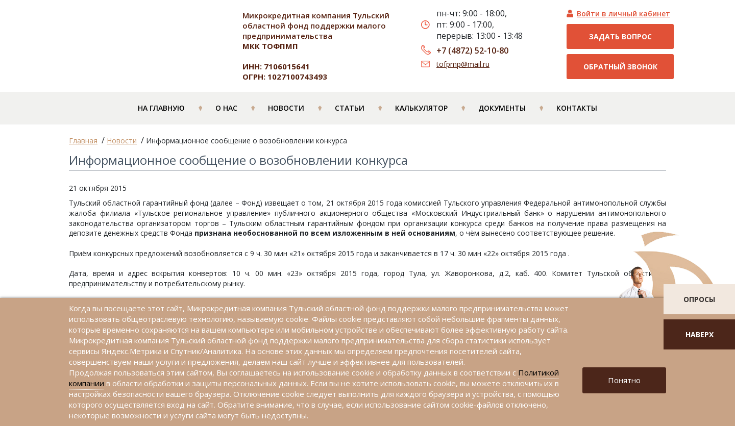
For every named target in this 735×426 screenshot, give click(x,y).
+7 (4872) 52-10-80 (472, 50)
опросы (699, 299)
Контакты (576, 108)
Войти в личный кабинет (623, 13)
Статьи (349, 108)
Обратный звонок (620, 66)
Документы (502, 108)
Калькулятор (421, 108)
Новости (286, 108)
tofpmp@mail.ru (462, 64)
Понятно (624, 380)
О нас (226, 108)
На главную (161, 108)
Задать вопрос (620, 36)
